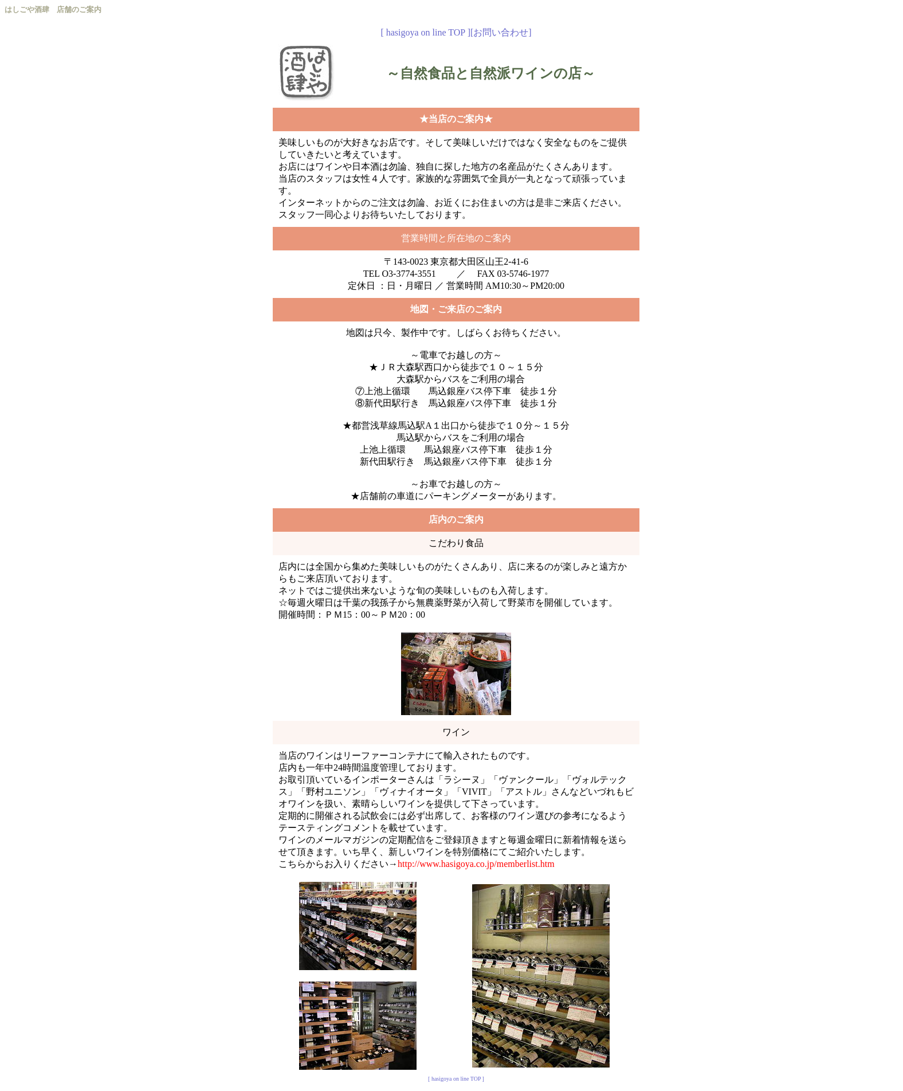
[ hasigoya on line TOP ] (425, 32)
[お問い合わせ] (501, 32)
